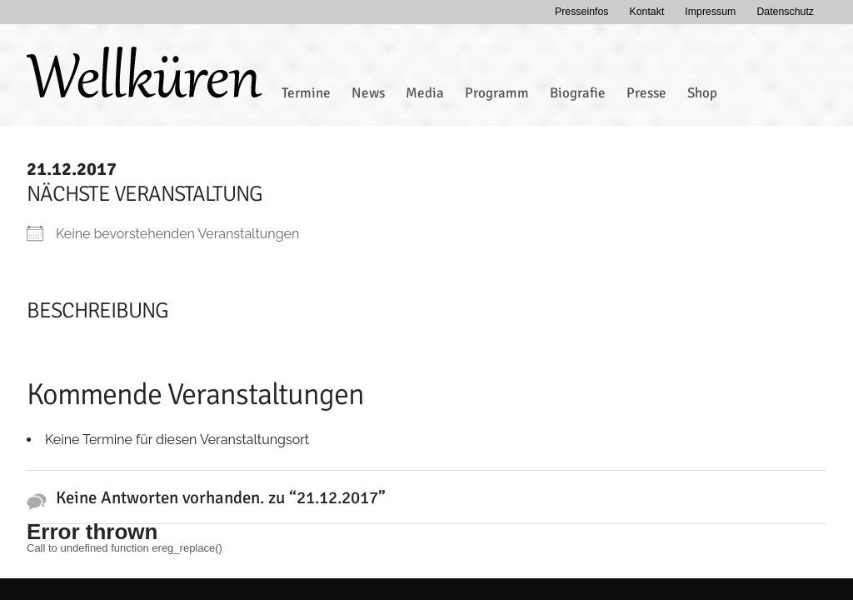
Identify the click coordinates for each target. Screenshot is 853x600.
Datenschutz (785, 12)
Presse (646, 93)
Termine (306, 93)
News (368, 93)
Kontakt (646, 12)
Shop (702, 93)
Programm (497, 93)
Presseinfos (582, 12)
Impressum (710, 12)
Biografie (578, 93)
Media (425, 93)
